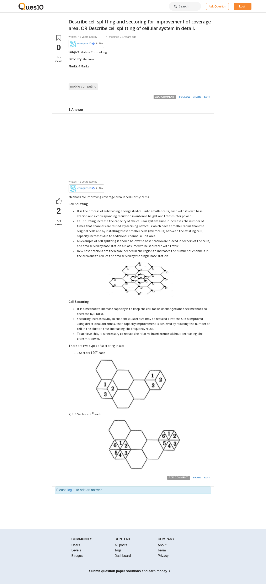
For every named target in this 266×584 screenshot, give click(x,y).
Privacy (163, 555)
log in (71, 490)
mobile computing (83, 86)
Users (75, 545)
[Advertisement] (140, 145)
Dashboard (123, 555)
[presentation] (94, 353)
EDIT (207, 97)
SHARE (197, 97)
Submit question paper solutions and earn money (129, 571)
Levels (76, 550)
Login (242, 6)
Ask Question (217, 6)
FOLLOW (184, 97)
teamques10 (84, 43)
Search (181, 6)
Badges (77, 555)
